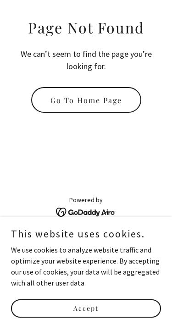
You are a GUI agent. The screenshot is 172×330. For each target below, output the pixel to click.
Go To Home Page (86, 100)
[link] (86, 211)
